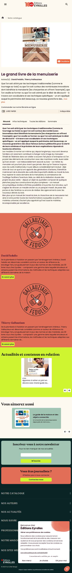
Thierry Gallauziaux (33, 79)
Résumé (6, 121)
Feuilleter (64, 61)
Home (2, 18)
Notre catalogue (15, 18)
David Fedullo (17, 79)
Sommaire (52, 121)
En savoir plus (8, 277)
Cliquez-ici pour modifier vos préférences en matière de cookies (36, 569)
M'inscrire (36, 461)
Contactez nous (36, 479)
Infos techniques (20, 121)
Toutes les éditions (37, 121)
